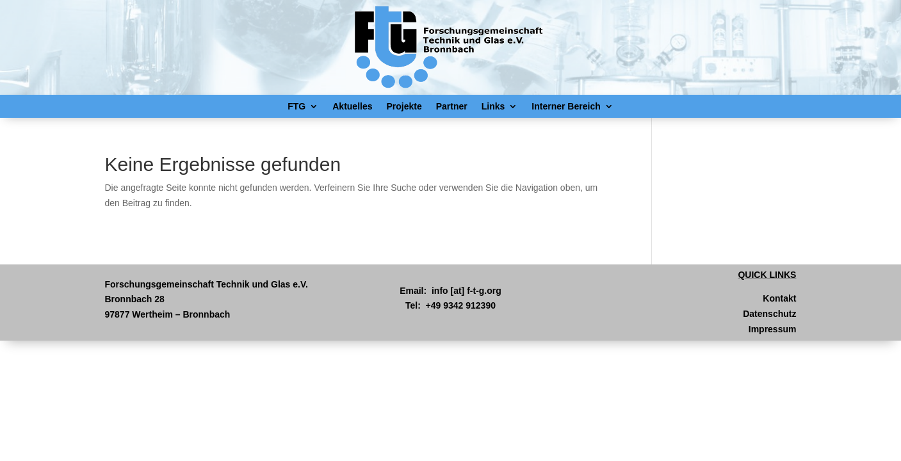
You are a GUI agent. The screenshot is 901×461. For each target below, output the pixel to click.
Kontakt (779, 298)
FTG (296, 106)
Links (493, 106)
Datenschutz (769, 314)
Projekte (404, 106)
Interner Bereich (566, 106)
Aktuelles (352, 106)
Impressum (773, 329)
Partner (451, 106)
